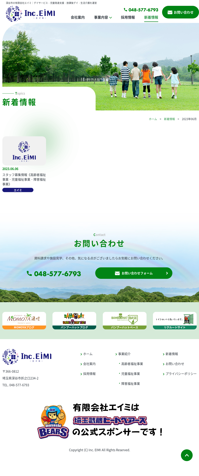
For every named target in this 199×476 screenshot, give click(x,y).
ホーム (153, 119)
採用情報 (128, 17)
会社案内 (78, 17)
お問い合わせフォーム (134, 273)
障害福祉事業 (130, 384)
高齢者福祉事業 (132, 364)
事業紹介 (124, 354)
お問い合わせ (181, 12)
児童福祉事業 (130, 374)
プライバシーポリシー (181, 374)
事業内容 (101, 17)
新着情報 (151, 17)
